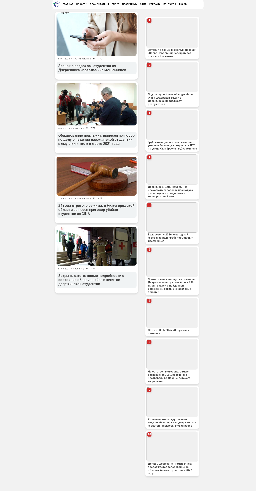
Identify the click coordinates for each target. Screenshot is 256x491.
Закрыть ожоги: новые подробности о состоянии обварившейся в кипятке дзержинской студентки (91, 280)
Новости (77, 128)
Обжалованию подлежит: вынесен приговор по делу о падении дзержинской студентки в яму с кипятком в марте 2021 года (96, 139)
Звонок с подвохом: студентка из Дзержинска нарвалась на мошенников (92, 68)
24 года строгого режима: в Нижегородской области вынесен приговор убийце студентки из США (96, 209)
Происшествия (81, 58)
